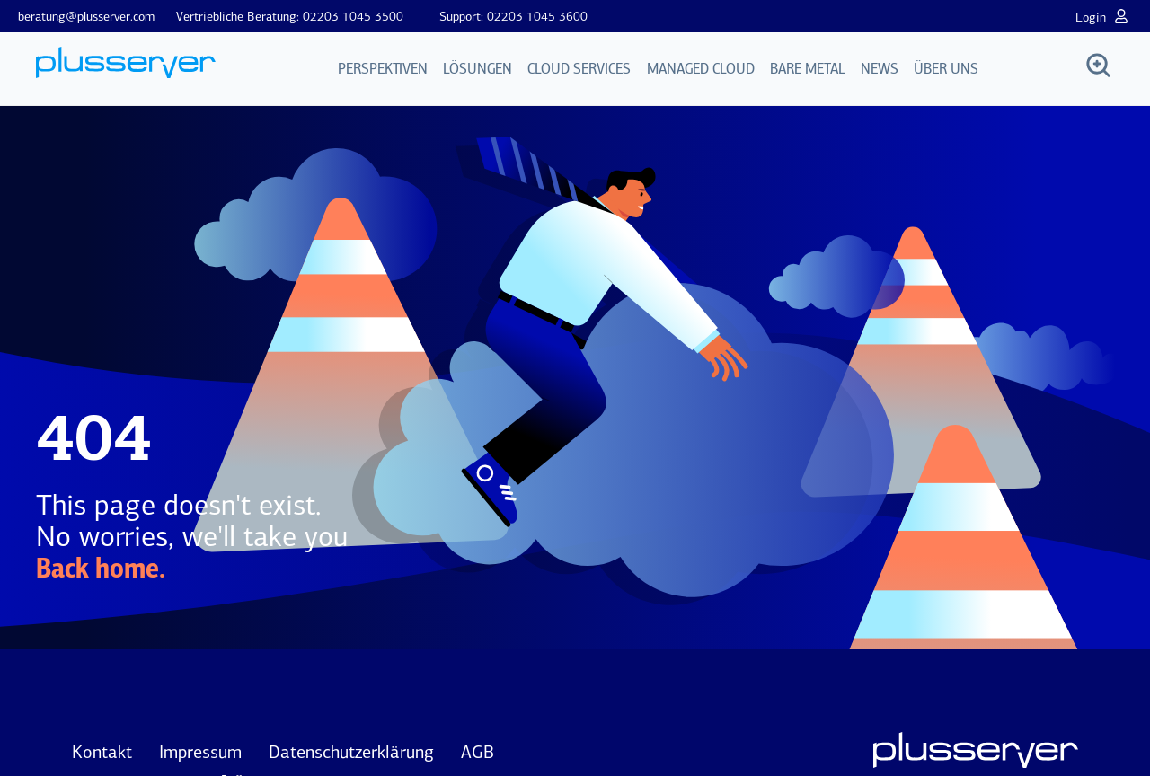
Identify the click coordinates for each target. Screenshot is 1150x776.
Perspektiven (384, 69)
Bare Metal (807, 69)
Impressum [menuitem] (200, 752)
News (879, 69)
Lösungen (478, 69)
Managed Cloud (701, 69)
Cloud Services (580, 69)
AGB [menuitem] (477, 752)
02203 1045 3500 (353, 16)
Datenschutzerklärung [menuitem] (351, 752)
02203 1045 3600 (537, 16)
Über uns (946, 69)
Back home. (100, 570)
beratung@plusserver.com (86, 16)
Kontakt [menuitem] (102, 752)
